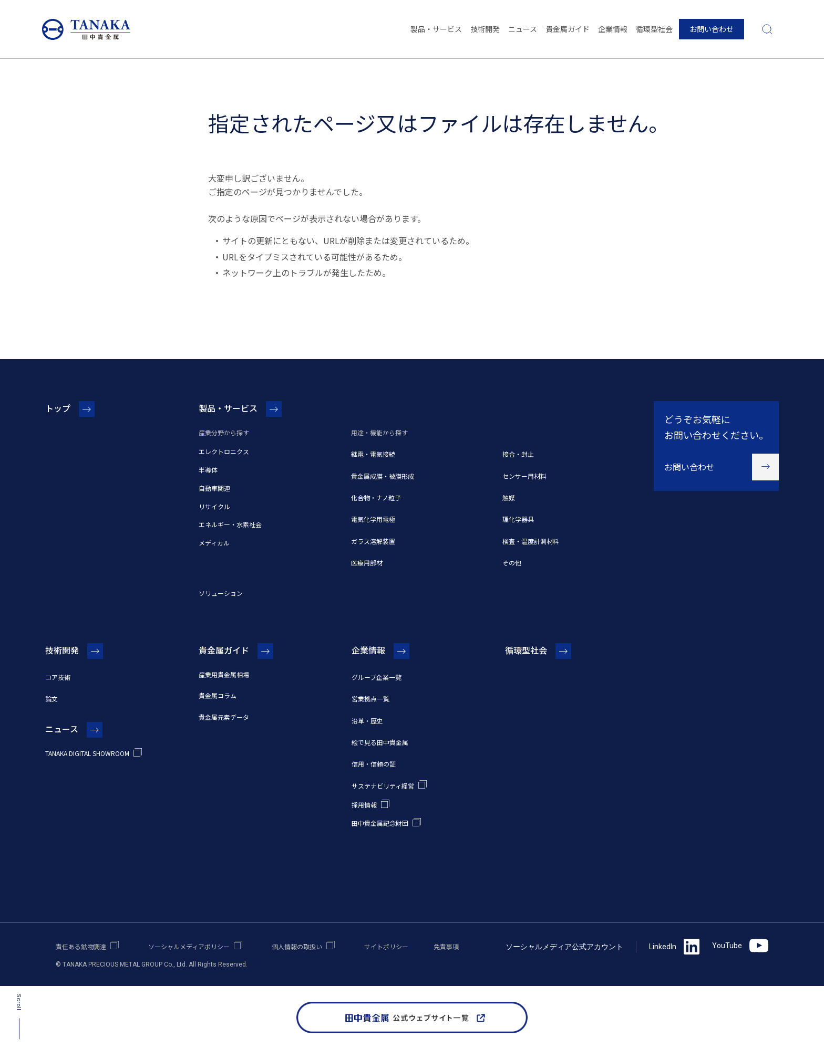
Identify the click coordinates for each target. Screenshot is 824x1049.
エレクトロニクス (224, 451)
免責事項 (446, 946)
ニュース (522, 29)
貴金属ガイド (567, 29)
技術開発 (485, 29)
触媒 (508, 497)
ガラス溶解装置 (373, 541)
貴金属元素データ (224, 716)
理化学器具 (518, 519)
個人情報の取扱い (297, 946)
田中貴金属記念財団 (380, 823)
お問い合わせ (711, 29)
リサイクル (214, 506)
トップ (57, 408)
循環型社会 (654, 29)
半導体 (208, 469)
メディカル (214, 542)
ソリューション (221, 593)
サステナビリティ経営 (383, 785)
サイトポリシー (386, 946)
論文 (51, 698)
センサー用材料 (524, 475)
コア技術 (57, 677)
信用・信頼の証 (374, 763)
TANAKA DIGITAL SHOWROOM (87, 753)
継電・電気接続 (373, 453)
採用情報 (364, 804)
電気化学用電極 (373, 519)
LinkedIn (674, 946)
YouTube (740, 945)
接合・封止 (518, 453)
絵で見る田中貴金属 (380, 742)
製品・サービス (436, 29)
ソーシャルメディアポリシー (189, 946)
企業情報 (612, 29)
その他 (511, 562)
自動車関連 (214, 488)
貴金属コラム (217, 695)
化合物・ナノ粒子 (376, 497)
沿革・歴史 (367, 720)
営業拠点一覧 (370, 698)
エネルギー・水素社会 (230, 524)
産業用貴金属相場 (224, 674)
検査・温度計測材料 (530, 541)
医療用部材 (367, 562)
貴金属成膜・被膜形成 (382, 475)
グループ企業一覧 (376, 677)
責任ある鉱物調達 (81, 946)
